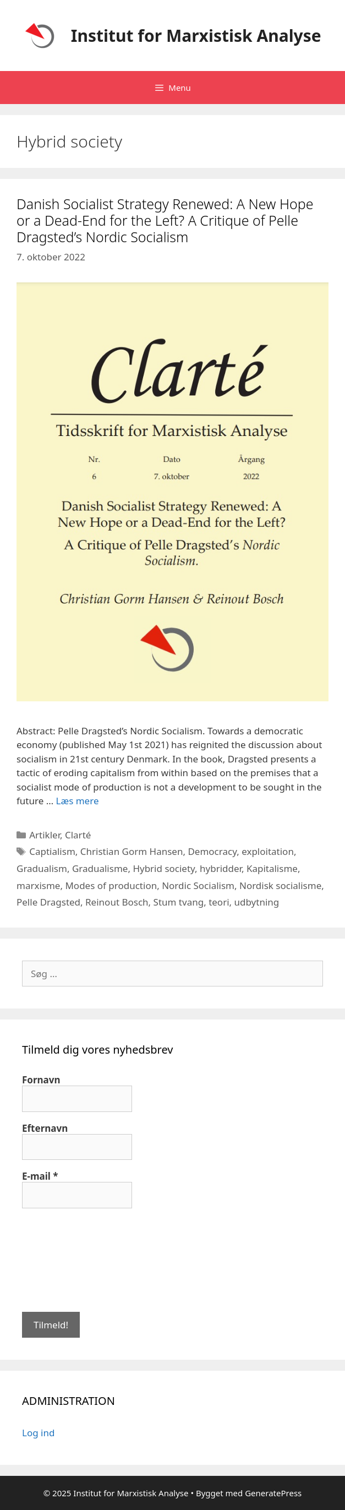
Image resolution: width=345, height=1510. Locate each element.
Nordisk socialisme (280, 885)
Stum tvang (179, 902)
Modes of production (111, 885)
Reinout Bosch (117, 902)
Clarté (78, 834)
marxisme (38, 885)
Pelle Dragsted (48, 902)
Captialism (52, 851)
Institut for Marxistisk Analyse (196, 35)
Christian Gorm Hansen (131, 851)
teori (219, 902)
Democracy (212, 851)
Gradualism (42, 868)
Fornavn (41, 1080)
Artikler (44, 834)
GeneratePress (273, 1492)
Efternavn (45, 1128)
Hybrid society (164, 868)
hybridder (221, 868)
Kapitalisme (272, 868)
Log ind (38, 1432)
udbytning (257, 902)
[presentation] (67, 1259)
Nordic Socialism (198, 885)
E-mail (40, 1176)
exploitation (268, 851)
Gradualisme (100, 868)
